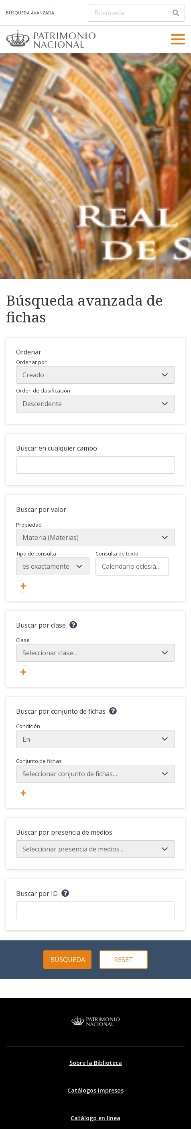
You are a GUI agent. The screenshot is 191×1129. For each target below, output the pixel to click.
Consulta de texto (117, 553)
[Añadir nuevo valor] (23, 586)
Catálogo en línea (95, 1118)
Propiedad (29, 524)
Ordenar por (95, 371)
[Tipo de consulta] (52, 566)
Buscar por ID (37, 893)
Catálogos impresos (95, 1090)
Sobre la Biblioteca (95, 1063)
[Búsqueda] (136, 13)
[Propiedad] (95, 537)
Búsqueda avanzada (30, 13)
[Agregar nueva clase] (23, 672)
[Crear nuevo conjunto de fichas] (23, 793)
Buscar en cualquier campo (56, 448)
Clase (95, 649)
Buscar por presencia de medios (64, 832)
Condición (95, 735)
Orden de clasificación (95, 400)
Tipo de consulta (36, 553)
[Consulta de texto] (132, 566)
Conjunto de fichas (95, 770)
